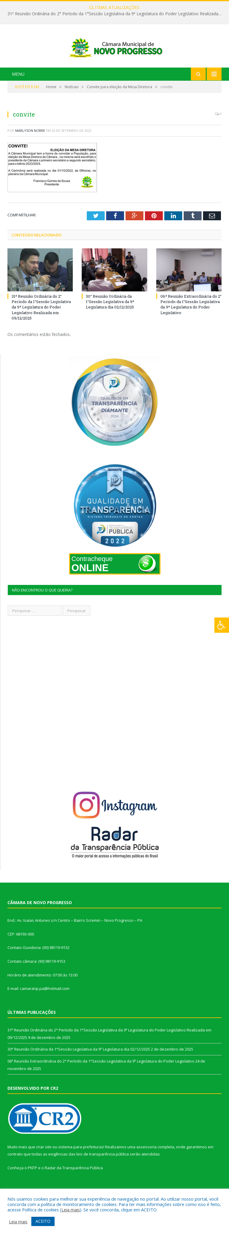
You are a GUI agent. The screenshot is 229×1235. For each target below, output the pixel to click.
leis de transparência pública (102, 1176)
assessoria (146, 1169)
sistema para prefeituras (80, 1169)
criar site (44, 1169)
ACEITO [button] (42, 1221)
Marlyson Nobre (30, 153)
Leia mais (70, 1210)
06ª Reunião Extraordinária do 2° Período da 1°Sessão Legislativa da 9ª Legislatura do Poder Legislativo (191, 327)
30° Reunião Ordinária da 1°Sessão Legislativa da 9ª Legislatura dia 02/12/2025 (110, 324)
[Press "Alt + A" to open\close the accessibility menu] (221, 625)
